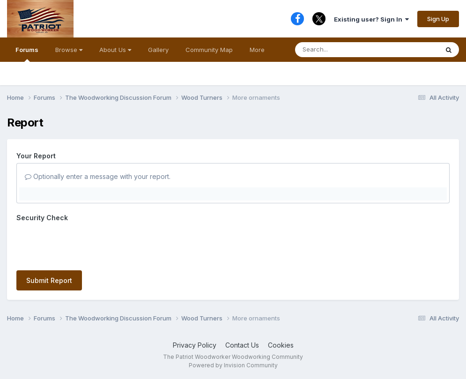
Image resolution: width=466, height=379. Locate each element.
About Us (115, 49)
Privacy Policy (194, 345)
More (257, 49)
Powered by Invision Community (233, 365)
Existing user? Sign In (371, 19)
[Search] (348, 49)
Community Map (209, 49)
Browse (68, 49)
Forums (26, 54)
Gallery (158, 49)
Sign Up (438, 18)
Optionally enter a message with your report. (97, 176)
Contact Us (242, 345)
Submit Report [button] (49, 280)
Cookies (281, 345)
